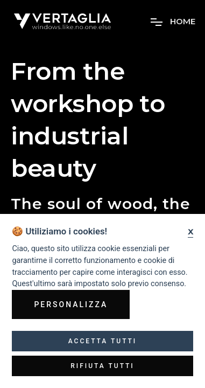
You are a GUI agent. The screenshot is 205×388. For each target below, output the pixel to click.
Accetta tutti (102, 341)
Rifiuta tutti (102, 366)
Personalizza (71, 304)
